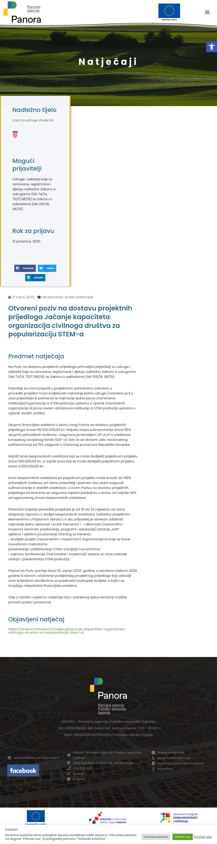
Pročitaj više (203, 837)
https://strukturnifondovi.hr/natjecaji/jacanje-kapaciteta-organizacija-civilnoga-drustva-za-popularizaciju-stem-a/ (67, 631)
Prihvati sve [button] (182, 837)
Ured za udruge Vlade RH (32, 120)
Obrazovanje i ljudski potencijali (67, 297)
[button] (211, 46)
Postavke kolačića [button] (156, 837)
